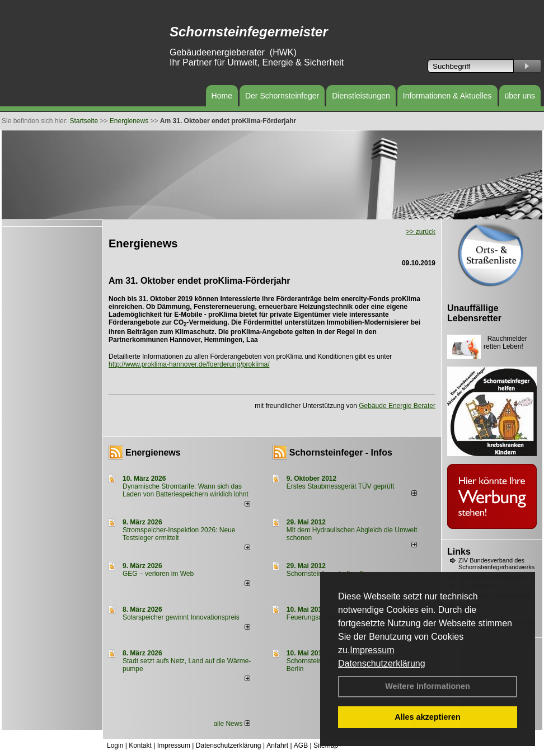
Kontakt (140, 745)
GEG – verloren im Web (158, 574)
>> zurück (420, 232)
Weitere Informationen (427, 686)
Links (459, 551)
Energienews (153, 452)
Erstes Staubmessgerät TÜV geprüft (341, 486)
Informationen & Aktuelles (447, 95)
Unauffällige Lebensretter (474, 313)
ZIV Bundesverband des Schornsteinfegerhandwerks (496, 563)
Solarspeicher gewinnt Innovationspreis (181, 617)
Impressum (372, 650)
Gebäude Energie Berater (397, 406)
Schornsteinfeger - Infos (340, 452)
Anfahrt (277, 745)
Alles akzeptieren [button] (428, 716)
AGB (301, 745)
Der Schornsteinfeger (282, 95)
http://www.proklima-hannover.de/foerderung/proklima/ (189, 364)
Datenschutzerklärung (381, 663)
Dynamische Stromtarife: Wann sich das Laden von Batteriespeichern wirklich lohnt (185, 490)
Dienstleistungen (361, 95)
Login (115, 745)
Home (222, 95)
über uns (520, 95)
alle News (231, 724)
